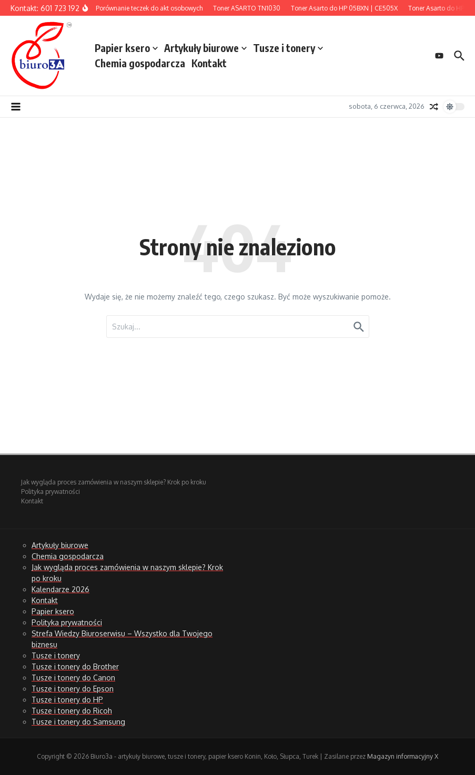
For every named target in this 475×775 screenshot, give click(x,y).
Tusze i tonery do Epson (73, 688)
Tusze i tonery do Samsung (78, 721)
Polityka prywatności (50, 491)
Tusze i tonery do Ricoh (72, 710)
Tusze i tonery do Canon (73, 677)
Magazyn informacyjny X (402, 756)
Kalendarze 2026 (60, 589)
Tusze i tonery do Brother (75, 666)
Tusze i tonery (288, 48)
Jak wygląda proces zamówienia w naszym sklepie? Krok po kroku (113, 482)
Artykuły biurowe (205, 48)
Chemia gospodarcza (140, 63)
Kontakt (209, 63)
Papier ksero (126, 48)
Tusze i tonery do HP (67, 699)
